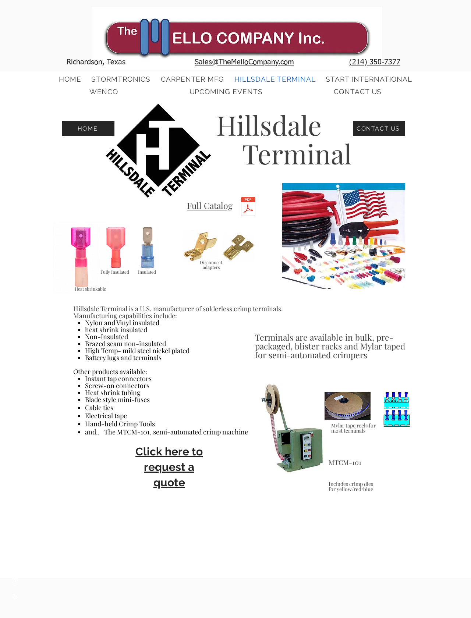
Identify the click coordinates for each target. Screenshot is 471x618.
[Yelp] (14, 596)
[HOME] (88, 128)
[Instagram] (14, 580)
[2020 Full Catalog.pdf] (248, 207)
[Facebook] (14, 564)
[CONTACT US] (379, 128)
